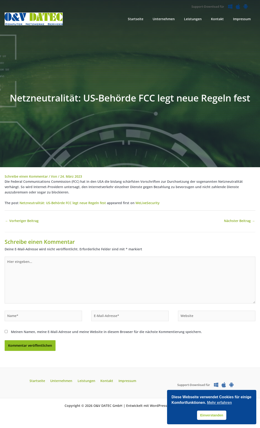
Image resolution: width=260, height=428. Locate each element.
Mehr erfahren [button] (219, 403)
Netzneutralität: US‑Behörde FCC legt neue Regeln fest (63, 203)
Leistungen (86, 383)
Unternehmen (63, 383)
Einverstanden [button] (211, 415)
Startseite (41, 383)
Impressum (123, 383)
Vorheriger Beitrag (22, 221)
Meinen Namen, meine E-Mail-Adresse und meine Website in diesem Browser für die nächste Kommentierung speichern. (106, 333)
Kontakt (105, 383)
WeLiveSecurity (147, 203)
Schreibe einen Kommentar (26, 176)
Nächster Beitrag (239, 221)
